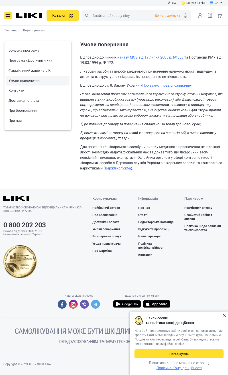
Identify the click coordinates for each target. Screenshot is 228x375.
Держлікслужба (118, 168)
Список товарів (210, 15)
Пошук (86, 15)
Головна (10, 30)
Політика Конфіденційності (179, 368)
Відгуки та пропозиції (154, 229)
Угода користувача (106, 243)
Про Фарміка (102, 251)
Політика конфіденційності (151, 245)
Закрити (224, 315)
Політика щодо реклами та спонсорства (202, 228)
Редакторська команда (156, 222)
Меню (8, 15)
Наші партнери (149, 236)
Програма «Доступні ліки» (30, 60)
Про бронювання (22, 110)
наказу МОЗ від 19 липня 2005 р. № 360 (150, 57)
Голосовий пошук (185, 15)
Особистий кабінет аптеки (198, 217)
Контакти (16, 90)
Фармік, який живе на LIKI (29, 70)
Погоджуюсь (179, 354)
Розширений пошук (106, 236)
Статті (143, 215)
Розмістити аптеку (198, 208)
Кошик (220, 15)
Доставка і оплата (23, 100)
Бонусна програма (23, 50)
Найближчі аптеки (106, 208)
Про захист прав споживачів (166, 85)
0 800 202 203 (24, 225)
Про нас (15, 120)
